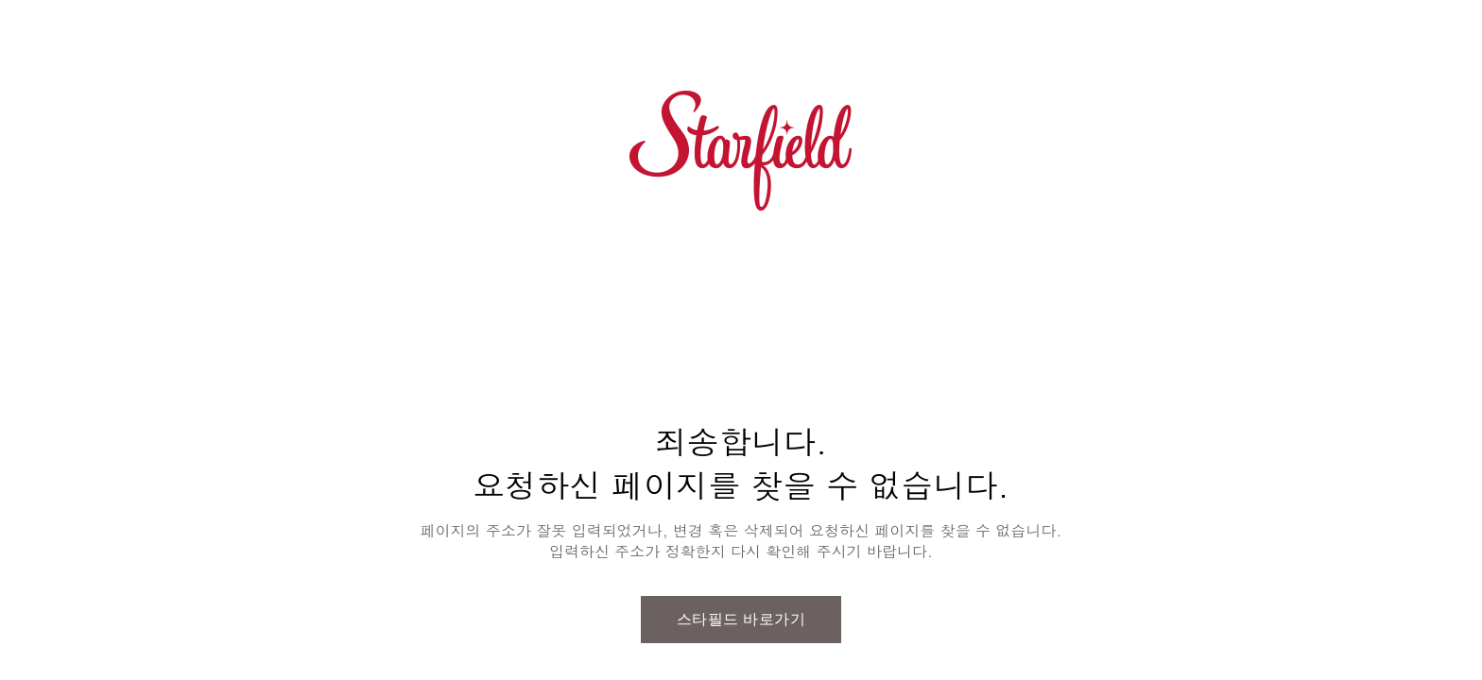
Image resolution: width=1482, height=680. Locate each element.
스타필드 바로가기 (741, 619)
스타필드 (741, 151)
